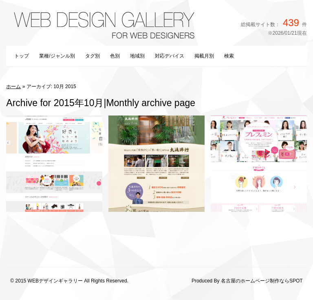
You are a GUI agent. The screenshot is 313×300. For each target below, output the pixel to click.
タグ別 (92, 56)
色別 (115, 56)
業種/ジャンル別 (57, 56)
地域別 (137, 56)
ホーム (13, 86)
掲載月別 (204, 56)
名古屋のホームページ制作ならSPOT (262, 281)
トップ (21, 56)
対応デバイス (169, 56)
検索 (229, 56)
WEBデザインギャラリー (55, 281)
